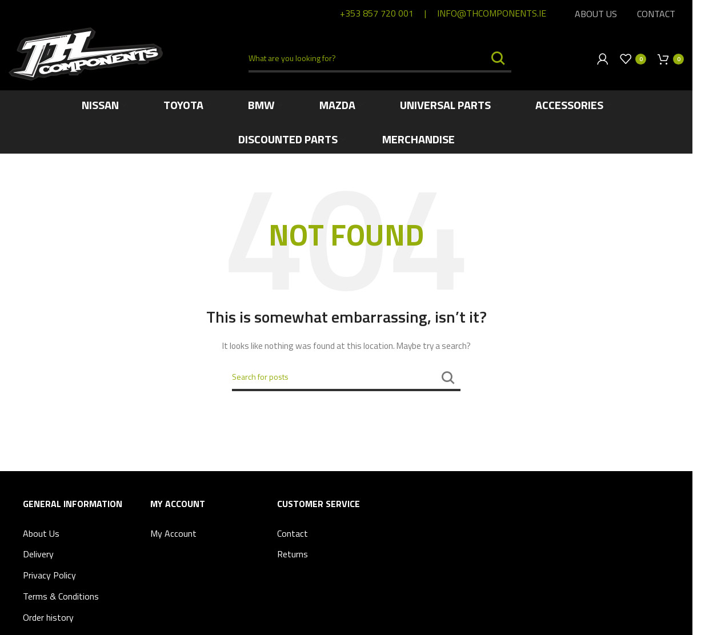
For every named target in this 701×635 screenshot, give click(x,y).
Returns (292, 554)
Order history (48, 617)
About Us (41, 533)
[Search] (380, 59)
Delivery (38, 554)
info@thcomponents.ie (491, 13)
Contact (292, 533)
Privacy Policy (49, 575)
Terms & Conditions (61, 596)
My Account (173, 533)
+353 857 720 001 (377, 13)
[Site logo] (86, 53)
